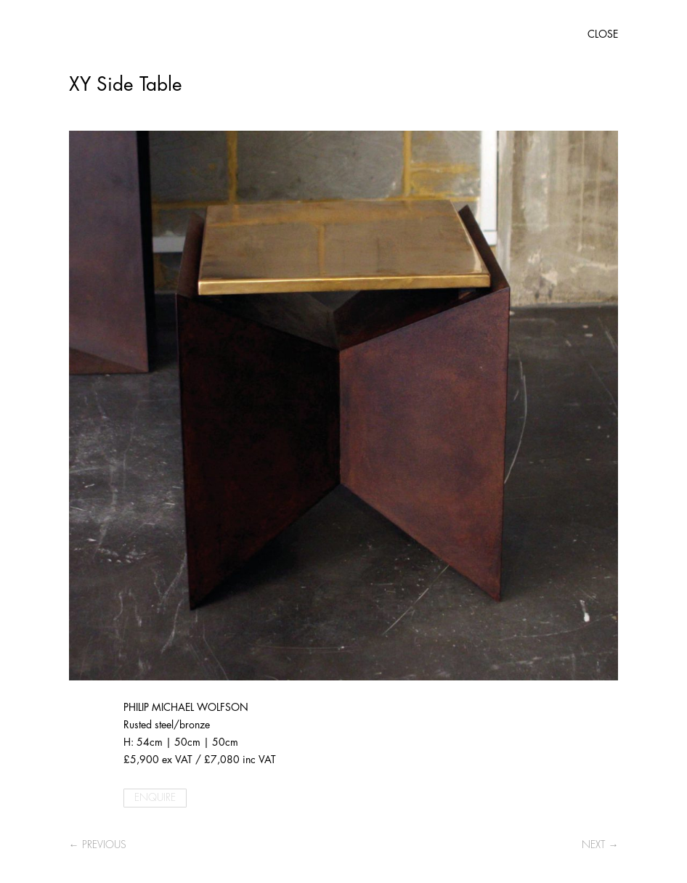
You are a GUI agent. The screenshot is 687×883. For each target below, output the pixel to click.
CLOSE (603, 34)
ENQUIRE (155, 797)
